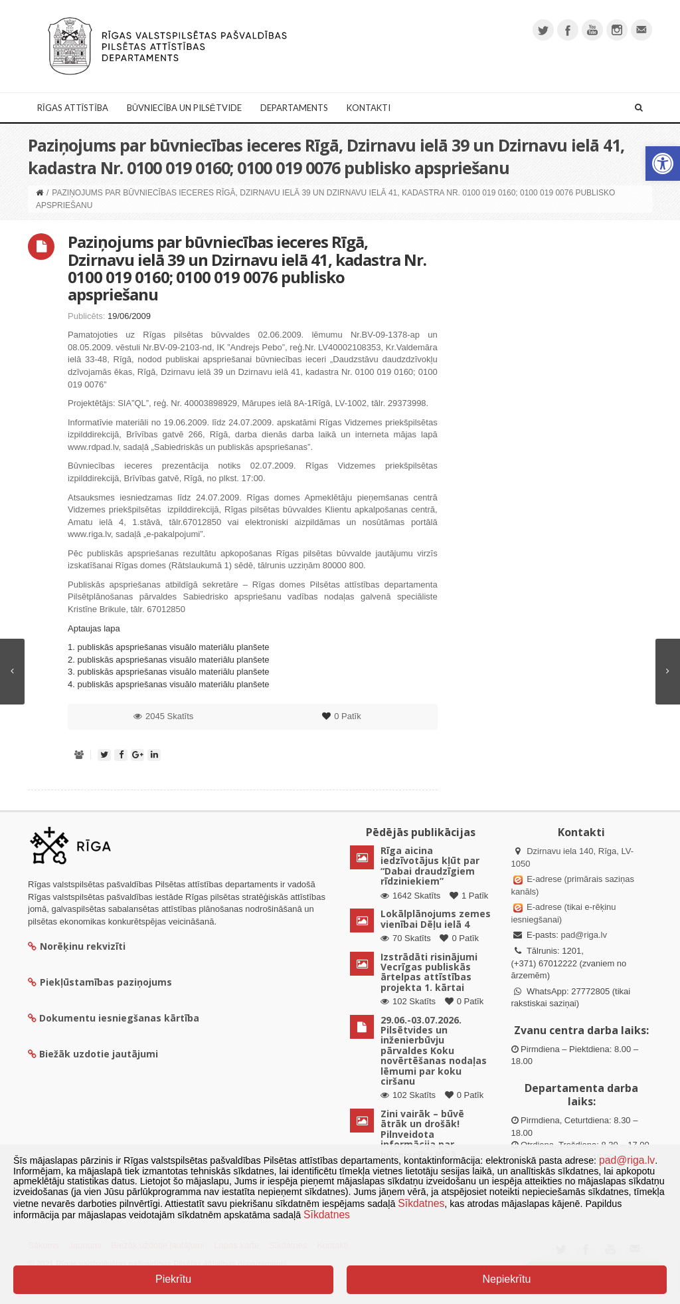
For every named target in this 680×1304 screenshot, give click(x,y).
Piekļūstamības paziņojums (100, 982)
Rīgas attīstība (72, 107)
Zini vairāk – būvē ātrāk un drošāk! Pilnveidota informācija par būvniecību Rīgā (422, 1134)
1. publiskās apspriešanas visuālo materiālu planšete (169, 647)
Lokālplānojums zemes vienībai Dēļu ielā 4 (436, 918)
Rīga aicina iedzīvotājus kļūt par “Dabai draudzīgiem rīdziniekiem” (430, 865)
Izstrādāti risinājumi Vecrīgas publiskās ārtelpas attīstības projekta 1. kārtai (429, 972)
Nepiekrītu (506, 1279)
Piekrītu (173, 1279)
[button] (662, 163)
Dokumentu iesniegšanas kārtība (119, 1018)
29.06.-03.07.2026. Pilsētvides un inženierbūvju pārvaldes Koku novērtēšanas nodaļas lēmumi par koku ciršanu (434, 1050)
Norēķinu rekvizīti (77, 946)
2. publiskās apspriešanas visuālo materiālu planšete (169, 660)
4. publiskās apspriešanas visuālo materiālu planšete (169, 684)
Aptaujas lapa (94, 628)
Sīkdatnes (421, 1203)
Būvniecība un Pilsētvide (184, 107)
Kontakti (368, 107)
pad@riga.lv (583, 935)
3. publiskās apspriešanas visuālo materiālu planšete (169, 672)
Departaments (294, 107)
